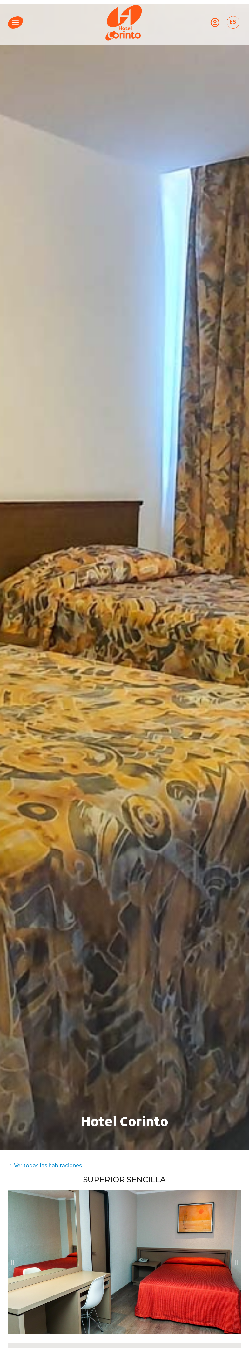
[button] (12, 1262)
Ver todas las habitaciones (48, 1165)
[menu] (15, 22)
